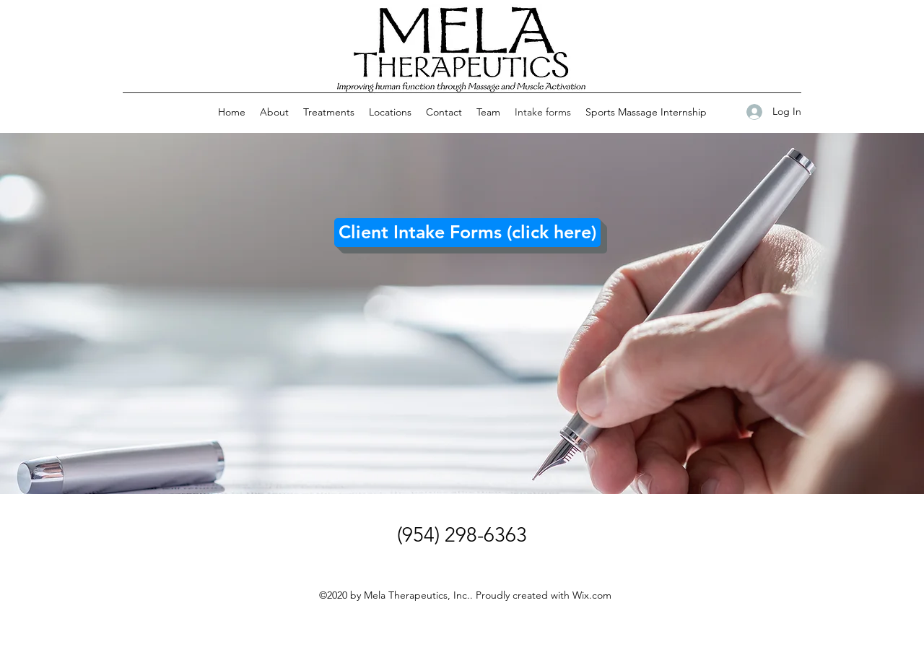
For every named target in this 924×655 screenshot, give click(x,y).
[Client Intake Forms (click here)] (467, 232)
